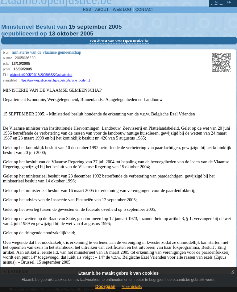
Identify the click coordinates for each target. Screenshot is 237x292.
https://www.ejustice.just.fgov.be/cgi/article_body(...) (55, 80)
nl (217, 2)
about (102, 9)
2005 (115, 26)
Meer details (132, 287)
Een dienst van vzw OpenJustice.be (119, 41)
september (92, 26)
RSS (87, 9)
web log (122, 9)
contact (144, 9)
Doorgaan (105, 286)
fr (229, 2)
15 (72, 26)
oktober (67, 33)
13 (52, 33)
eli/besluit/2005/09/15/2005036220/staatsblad (41, 75)
